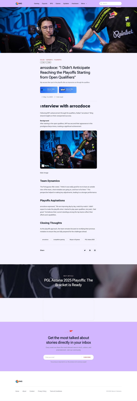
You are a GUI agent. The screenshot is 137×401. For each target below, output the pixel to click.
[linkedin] (95, 250)
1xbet (48, 62)
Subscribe (87, 357)
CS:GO (42, 60)
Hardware (75, 3)
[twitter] (84, 250)
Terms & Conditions (56, 391)
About (24, 391)
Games (58, 3)
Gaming (36, 3)
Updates (66, 3)
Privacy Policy (42, 391)
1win (42, 62)
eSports (49, 60)
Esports (44, 3)
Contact (32, 391)
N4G (20, 3)
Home (17, 391)
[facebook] (89, 250)
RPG (51, 3)
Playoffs (58, 60)
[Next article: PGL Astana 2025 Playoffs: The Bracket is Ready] (68, 281)
